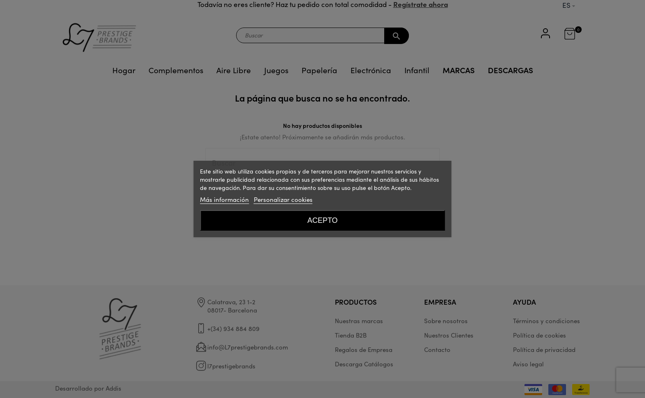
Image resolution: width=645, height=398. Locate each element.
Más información (224, 199)
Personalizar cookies (283, 199)
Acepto (322, 220)
